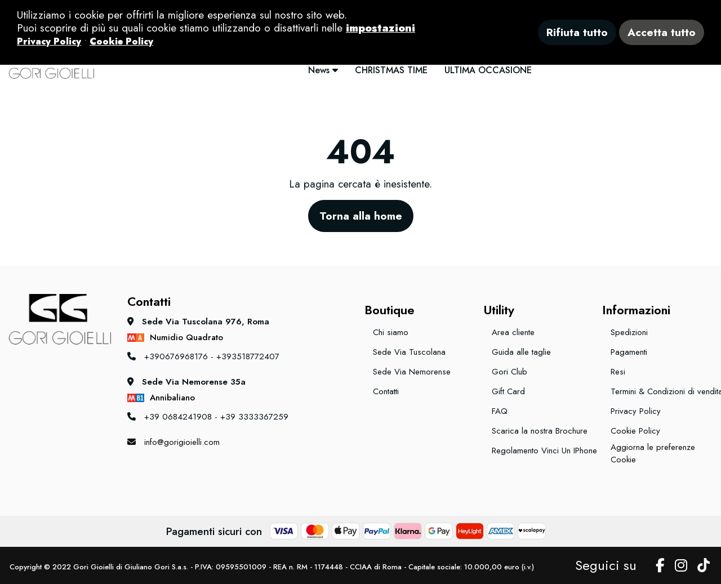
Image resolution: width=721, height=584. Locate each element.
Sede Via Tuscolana (409, 352)
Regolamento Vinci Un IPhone (543, 450)
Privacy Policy (636, 411)
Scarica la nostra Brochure (540, 431)
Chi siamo (390, 332)
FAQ (500, 411)
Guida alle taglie (521, 352)
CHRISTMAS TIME (391, 70)
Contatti (386, 391)
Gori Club (509, 371)
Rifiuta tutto (577, 32)
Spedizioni (629, 332)
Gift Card (508, 391)
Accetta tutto (661, 32)
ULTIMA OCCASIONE (488, 70)
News (323, 70)
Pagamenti (629, 352)
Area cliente (513, 332)
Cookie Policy (635, 431)
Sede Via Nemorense (412, 371)
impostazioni (380, 27)
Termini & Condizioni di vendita (662, 391)
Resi (618, 371)
